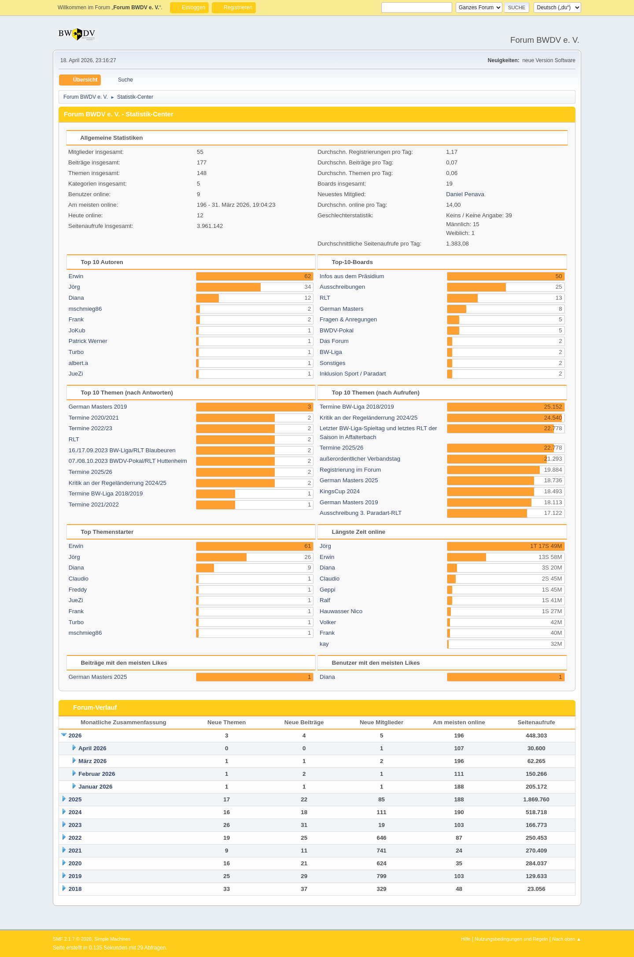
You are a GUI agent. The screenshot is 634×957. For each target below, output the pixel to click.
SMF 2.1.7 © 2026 (72, 939)
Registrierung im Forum (350, 469)
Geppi (327, 589)
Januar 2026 (95, 786)
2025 (75, 799)
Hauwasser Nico (341, 611)
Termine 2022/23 (90, 428)
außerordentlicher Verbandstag (360, 458)
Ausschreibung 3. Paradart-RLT (361, 513)
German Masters (341, 308)
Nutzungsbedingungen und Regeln (511, 939)
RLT (325, 297)
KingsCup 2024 (340, 491)
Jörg (74, 286)
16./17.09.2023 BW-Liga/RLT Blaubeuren (122, 450)
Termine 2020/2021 (94, 417)
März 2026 (92, 761)
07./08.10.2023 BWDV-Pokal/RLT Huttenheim (128, 461)
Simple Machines (112, 939)
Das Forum (334, 341)
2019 (75, 876)
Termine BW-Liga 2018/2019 (106, 493)
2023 (75, 825)
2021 (75, 850)
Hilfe (466, 939)
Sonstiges (333, 363)
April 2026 (92, 748)
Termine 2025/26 (90, 472)
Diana (76, 297)
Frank (76, 319)
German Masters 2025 (349, 480)
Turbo (76, 352)
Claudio (78, 578)
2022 (75, 837)
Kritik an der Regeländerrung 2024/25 (117, 483)
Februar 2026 (96, 774)
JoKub (77, 330)
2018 (75, 889)
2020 (75, 863)
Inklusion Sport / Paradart (353, 373)
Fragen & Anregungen (348, 319)
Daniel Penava (465, 194)
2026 (75, 735)
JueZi (76, 373)
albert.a (78, 363)
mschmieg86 (85, 308)
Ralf (325, 600)
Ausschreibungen (342, 286)
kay (324, 643)
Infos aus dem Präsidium (352, 276)
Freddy (78, 589)
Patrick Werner (88, 341)
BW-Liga (331, 352)
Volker (328, 622)
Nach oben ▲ (566, 939)
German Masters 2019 (98, 406)
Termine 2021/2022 (94, 504)
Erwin (76, 276)
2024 (75, 812)
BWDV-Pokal (337, 330)
